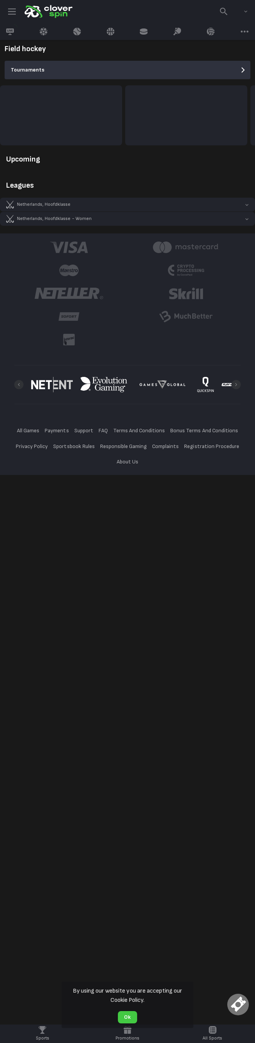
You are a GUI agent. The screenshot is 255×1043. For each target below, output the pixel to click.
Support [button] (83, 430)
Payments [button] (57, 430)
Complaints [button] (165, 446)
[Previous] (18, 384)
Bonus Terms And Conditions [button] (204, 430)
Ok (127, 1017)
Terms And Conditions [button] (139, 430)
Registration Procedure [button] (211, 446)
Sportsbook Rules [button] (73, 446)
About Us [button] (127, 461)
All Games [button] (28, 430)
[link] (48, 11)
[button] (127, 205)
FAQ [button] (103, 430)
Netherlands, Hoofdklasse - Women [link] (54, 219)
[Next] (236, 384)
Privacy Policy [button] (32, 446)
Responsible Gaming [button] (123, 446)
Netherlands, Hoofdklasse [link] (43, 204)
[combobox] (240, 11)
